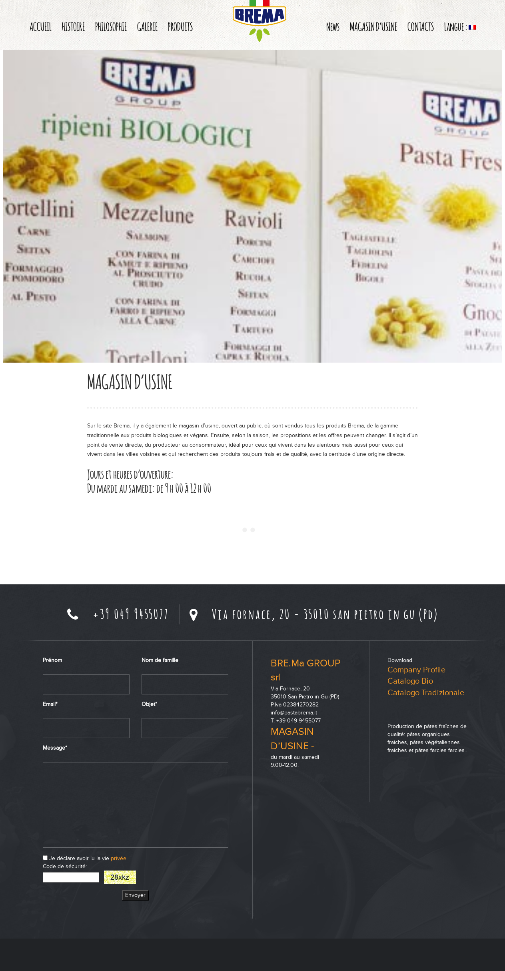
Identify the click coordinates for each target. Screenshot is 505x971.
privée (118, 858)
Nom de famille (160, 660)
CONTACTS (420, 26)
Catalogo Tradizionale (425, 693)
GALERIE (147, 26)
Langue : (460, 26)
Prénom (52, 660)
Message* (55, 747)
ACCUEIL (41, 26)
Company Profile (416, 670)
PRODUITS (180, 26)
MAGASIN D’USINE (373, 26)
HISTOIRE (73, 26)
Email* (50, 704)
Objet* (149, 704)
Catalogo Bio (410, 681)
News (332, 26)
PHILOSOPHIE (111, 26)
